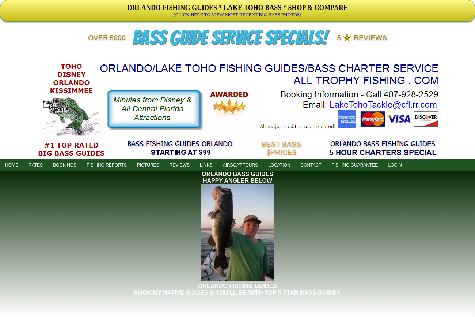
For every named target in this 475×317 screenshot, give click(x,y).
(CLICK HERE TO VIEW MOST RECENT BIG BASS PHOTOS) (237, 14)
